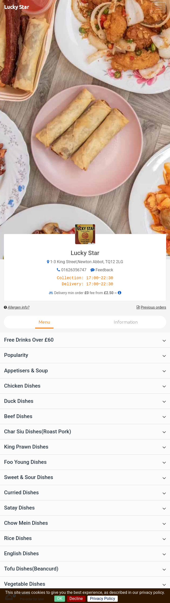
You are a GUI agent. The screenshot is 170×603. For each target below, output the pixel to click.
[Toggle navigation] (159, 7)
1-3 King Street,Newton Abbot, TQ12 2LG (86, 261)
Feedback (101, 269)
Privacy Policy (102, 598)
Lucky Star (16, 7)
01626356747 (73, 269)
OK (59, 598)
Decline (76, 598)
